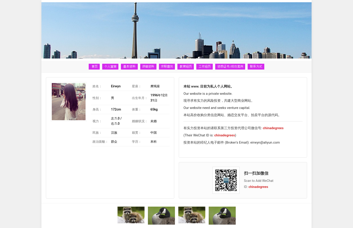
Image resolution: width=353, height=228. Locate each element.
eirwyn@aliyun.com (265, 142)
